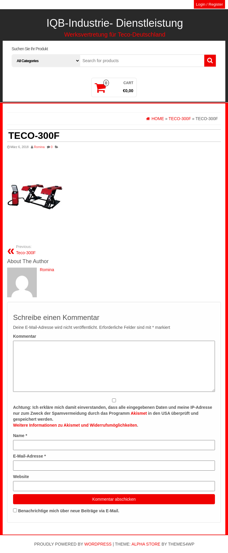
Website (21, 476)
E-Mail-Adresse (29, 456)
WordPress (98, 544)
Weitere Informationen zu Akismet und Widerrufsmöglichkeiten (75, 425)
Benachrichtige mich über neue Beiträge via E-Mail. (68, 510)
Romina (39, 147)
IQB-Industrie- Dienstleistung (114, 23)
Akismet (139, 413)
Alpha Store (146, 544)
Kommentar (24, 336)
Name (20, 435)
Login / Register (209, 4)
